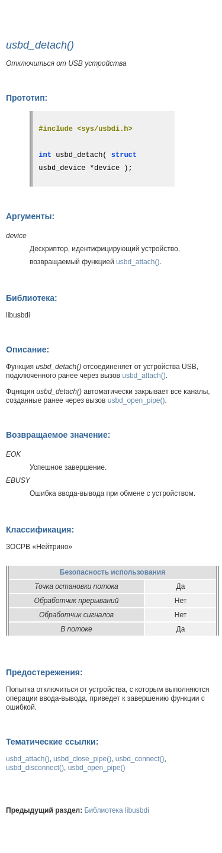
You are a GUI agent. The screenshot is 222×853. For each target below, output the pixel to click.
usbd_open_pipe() (136, 400)
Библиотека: (31, 298)
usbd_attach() (137, 262)
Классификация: (40, 529)
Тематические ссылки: (52, 741)
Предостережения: (44, 672)
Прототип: (26, 97)
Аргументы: (30, 216)
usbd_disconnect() (35, 768)
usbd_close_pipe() (82, 759)
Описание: (27, 349)
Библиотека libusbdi (117, 810)
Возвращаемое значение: (58, 435)
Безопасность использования (112, 572)
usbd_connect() (140, 759)
